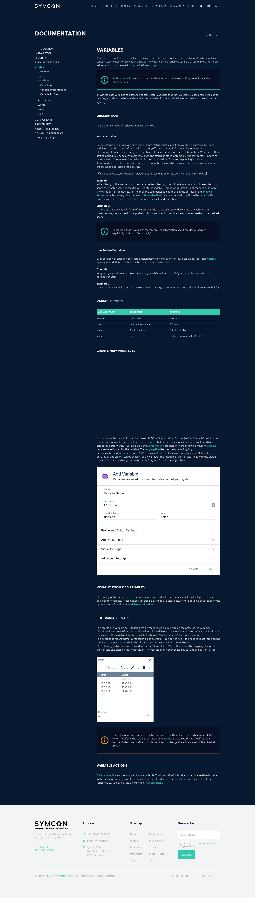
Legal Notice (155, 834)
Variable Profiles (49, 94)
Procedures (43, 124)
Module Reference (47, 128)
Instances (42, 75)
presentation (156, 445)
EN (210, 875)
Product (107, 5)
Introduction (44, 48)
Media (41, 109)
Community (177, 5)
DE (203, 875)
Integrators (141, 5)
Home (94, 5)
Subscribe (186, 854)
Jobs (151, 860)
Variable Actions (49, 85)
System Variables (122, 78)
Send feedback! (212, 34)
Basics (39, 66)
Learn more (42, 847)
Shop (191, 5)
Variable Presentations (53, 89)
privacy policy (205, 842)
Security (41, 57)
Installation (43, 53)
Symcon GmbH (65, 875)
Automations (44, 100)
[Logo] (47, 6)
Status (152, 847)
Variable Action (108, 775)
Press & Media (156, 853)
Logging (211, 445)
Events (41, 104)
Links (40, 113)
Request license (44, 850)
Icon (120, 456)
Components (44, 119)
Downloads (159, 5)
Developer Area (45, 137)
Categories (43, 71)
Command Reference (49, 133)
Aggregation (152, 449)
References (123, 5)
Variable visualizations (141, 604)
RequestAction (152, 195)
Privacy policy (156, 840)
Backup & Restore (47, 62)
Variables (43, 80)
